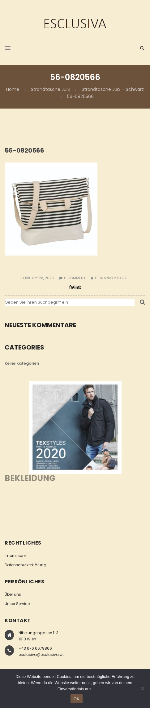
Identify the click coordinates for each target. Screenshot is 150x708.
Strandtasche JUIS (50, 89)
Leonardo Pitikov (110, 277)
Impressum (15, 555)
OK (76, 699)
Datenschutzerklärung (25, 565)
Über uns (13, 594)
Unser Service (17, 603)
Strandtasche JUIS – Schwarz (113, 89)
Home (12, 89)
